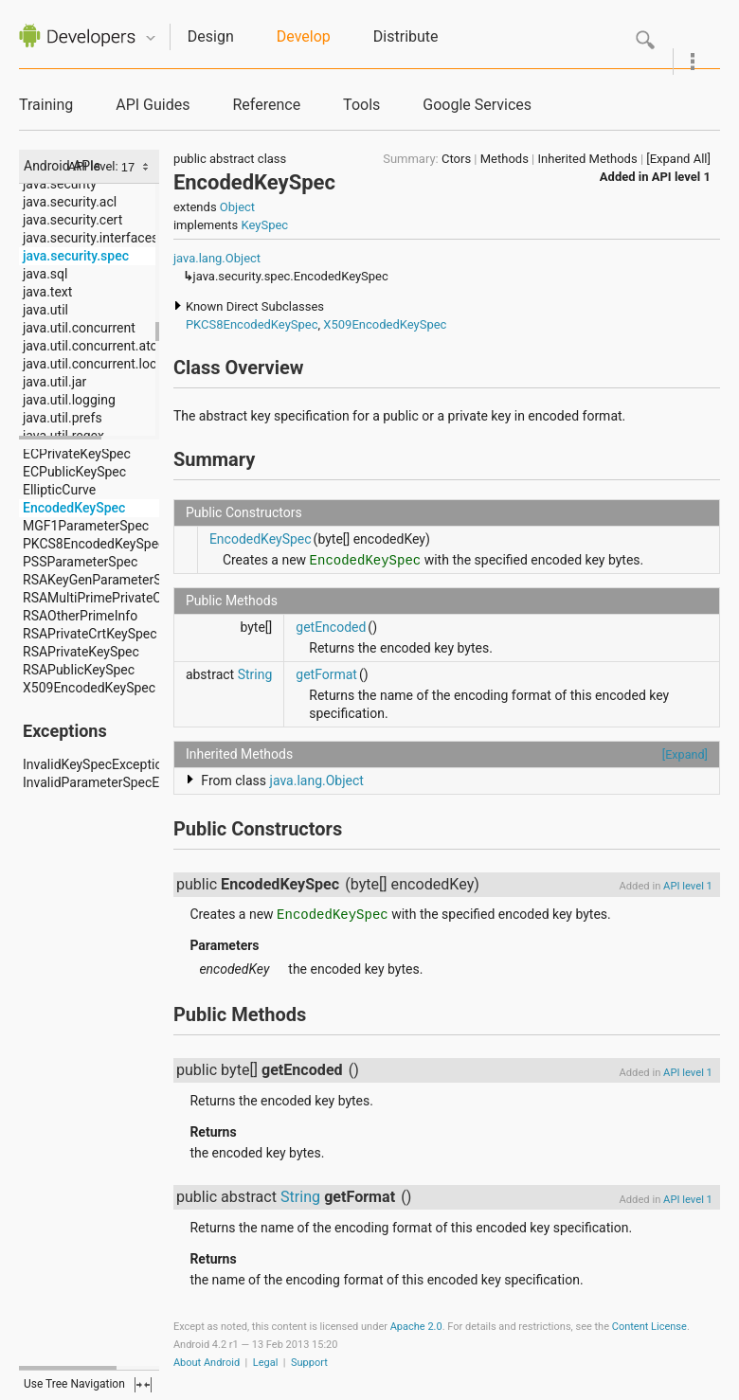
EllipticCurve (59, 489)
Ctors (456, 159)
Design (211, 36)
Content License (649, 1326)
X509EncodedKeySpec (89, 687)
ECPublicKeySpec (74, 471)
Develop (304, 36)
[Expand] (685, 754)
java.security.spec (76, 255)
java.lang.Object (217, 258)
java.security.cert (72, 219)
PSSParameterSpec (80, 561)
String (255, 674)
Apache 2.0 (416, 1326)
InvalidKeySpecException (96, 764)
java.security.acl (70, 201)
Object (237, 207)
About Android (206, 1362)
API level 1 (681, 177)
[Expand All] (678, 159)
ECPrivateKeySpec (77, 453)
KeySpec (264, 225)
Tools (361, 105)
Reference (266, 105)
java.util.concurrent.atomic (101, 345)
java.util (45, 309)
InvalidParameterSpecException (116, 782)
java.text (47, 291)
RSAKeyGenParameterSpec (103, 579)
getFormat (326, 674)
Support (309, 1362)
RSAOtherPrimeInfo (80, 615)
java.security (60, 183)
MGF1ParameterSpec (86, 525)
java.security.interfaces (90, 237)
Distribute (406, 36)
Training (46, 105)
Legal (266, 1362)
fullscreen (143, 1384)
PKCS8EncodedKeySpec (94, 543)
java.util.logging (69, 399)
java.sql (45, 273)
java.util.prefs (62, 417)
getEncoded (331, 627)
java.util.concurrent (79, 327)
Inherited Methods (588, 159)
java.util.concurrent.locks (97, 363)
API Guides (152, 105)
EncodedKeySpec (74, 507)
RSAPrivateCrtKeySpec (90, 633)
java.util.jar (54, 381)
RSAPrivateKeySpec (81, 651)
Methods (504, 159)
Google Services (477, 105)
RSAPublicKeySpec (79, 669)
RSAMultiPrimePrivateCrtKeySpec (122, 597)
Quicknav (150, 38)
